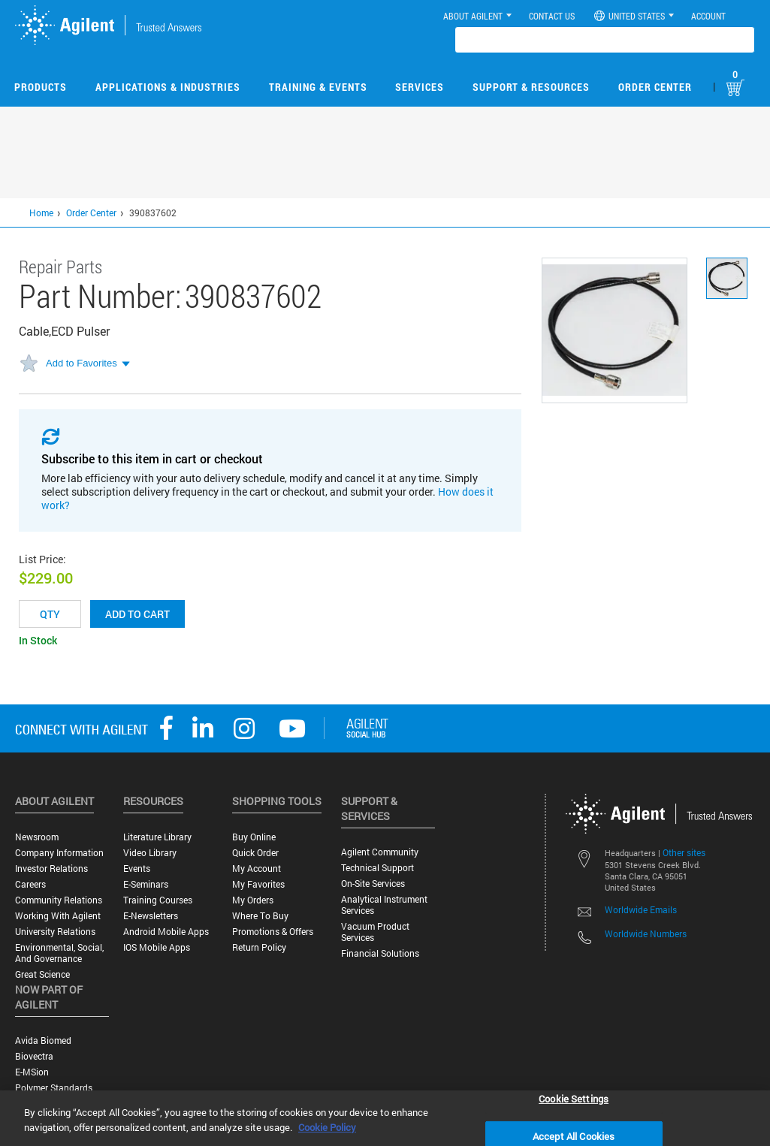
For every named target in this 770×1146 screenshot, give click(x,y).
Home (41, 213)
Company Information (59, 852)
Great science (42, 974)
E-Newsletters (150, 915)
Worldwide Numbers (646, 933)
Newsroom (37, 837)
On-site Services (373, 883)
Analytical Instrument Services (384, 905)
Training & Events (318, 87)
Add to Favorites (81, 363)
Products (40, 87)
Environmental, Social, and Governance (59, 953)
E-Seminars (145, 884)
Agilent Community (379, 852)
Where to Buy (260, 915)
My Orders (252, 900)
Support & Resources (531, 87)
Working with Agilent (58, 915)
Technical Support (377, 867)
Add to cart (137, 614)
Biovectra (34, 1056)
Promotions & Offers (272, 931)
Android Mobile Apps (166, 931)
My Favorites (258, 884)
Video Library (150, 852)
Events (136, 868)
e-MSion (32, 1072)
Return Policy (259, 947)
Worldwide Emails (641, 909)
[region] (385, 1118)
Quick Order (255, 852)
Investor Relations (51, 868)
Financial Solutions (380, 953)
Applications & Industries (167, 87)
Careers (30, 884)
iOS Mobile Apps (156, 947)
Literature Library (157, 837)
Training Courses (157, 900)
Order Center (655, 87)
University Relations (55, 931)
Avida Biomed (43, 1040)
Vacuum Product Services (375, 932)
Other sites (684, 852)
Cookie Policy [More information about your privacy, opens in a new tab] (327, 1127)
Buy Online (254, 837)
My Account (256, 868)
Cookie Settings (573, 1098)
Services (419, 87)
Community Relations (58, 900)
